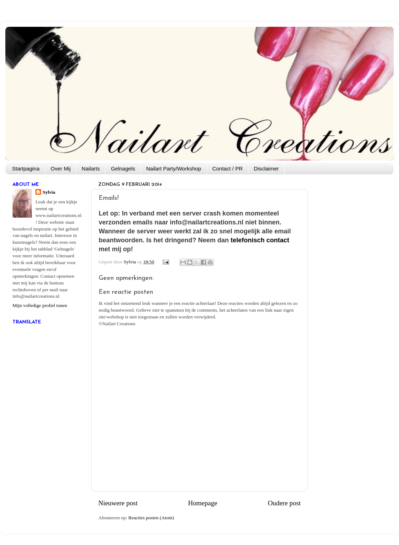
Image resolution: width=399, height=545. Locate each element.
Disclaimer (266, 168)
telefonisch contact (260, 240)
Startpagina (26, 168)
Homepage (202, 503)
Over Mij (60, 168)
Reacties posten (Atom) (151, 517)
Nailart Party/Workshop (173, 168)
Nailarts (91, 168)
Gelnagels (123, 168)
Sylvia (49, 192)
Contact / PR (227, 168)
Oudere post (284, 503)
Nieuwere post (118, 503)
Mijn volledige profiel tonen (40, 305)
